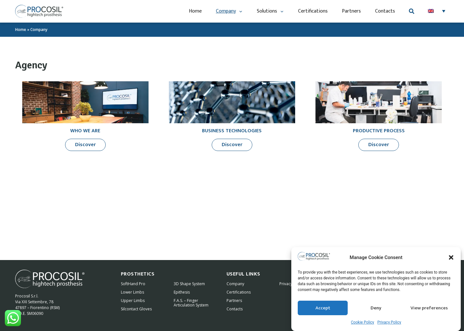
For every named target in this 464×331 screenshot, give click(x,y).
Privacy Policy (389, 323)
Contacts (385, 11)
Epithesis (182, 292)
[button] (451, 258)
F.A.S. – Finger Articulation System (191, 303)
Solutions (270, 11)
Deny (376, 309)
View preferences (429, 309)
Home (195, 11)
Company (229, 11)
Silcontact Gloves (136, 309)
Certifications (313, 11)
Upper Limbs (133, 300)
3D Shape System (189, 283)
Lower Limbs (132, 292)
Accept (322, 309)
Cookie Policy (362, 323)
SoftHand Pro (133, 283)
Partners (351, 11)
